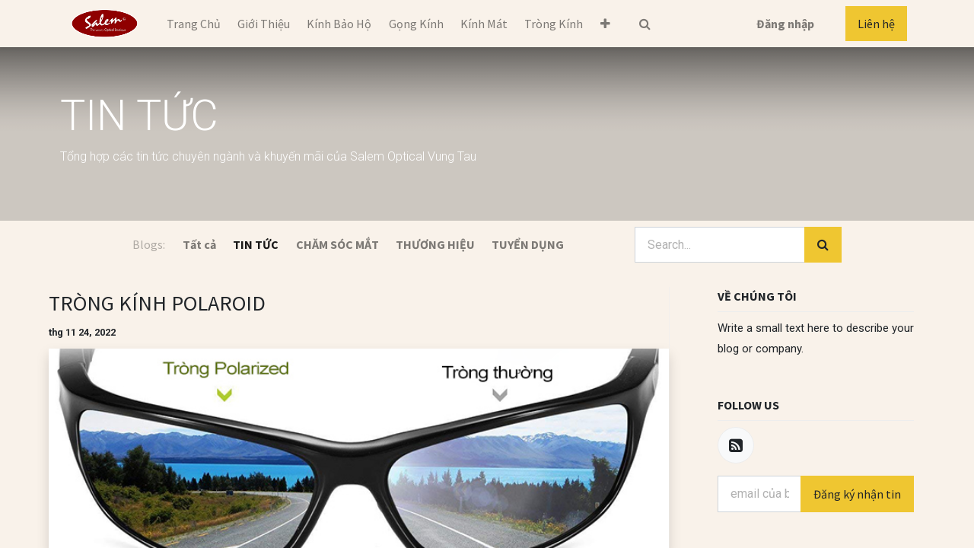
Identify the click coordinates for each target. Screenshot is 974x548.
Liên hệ (876, 23)
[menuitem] (193, 23)
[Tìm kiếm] (823, 245)
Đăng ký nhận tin (857, 494)
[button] (605, 23)
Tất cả (199, 244)
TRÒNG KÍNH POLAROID (157, 303)
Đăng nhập (785, 23)
